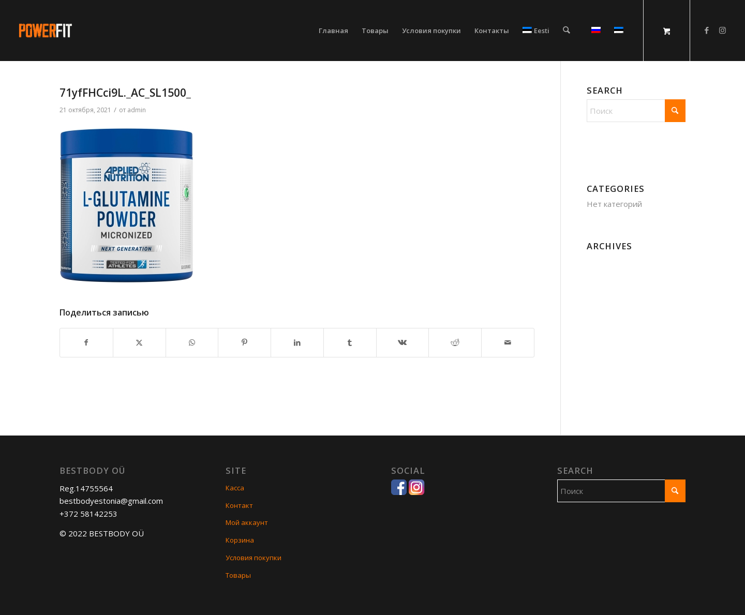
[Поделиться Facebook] (86, 342)
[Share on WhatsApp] (192, 342)
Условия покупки (253, 557)
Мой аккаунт (247, 522)
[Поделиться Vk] (403, 342)
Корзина (240, 540)
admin (136, 110)
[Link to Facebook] (706, 30)
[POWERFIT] (115, 30)
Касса (235, 487)
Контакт (239, 505)
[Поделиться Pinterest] (244, 342)
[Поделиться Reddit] (455, 342)
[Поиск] (566, 30)
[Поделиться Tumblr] (350, 342)
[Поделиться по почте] (508, 342)
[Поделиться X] (139, 342)
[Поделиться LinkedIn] (297, 342)
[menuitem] (333, 30)
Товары (238, 575)
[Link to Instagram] (722, 30)
